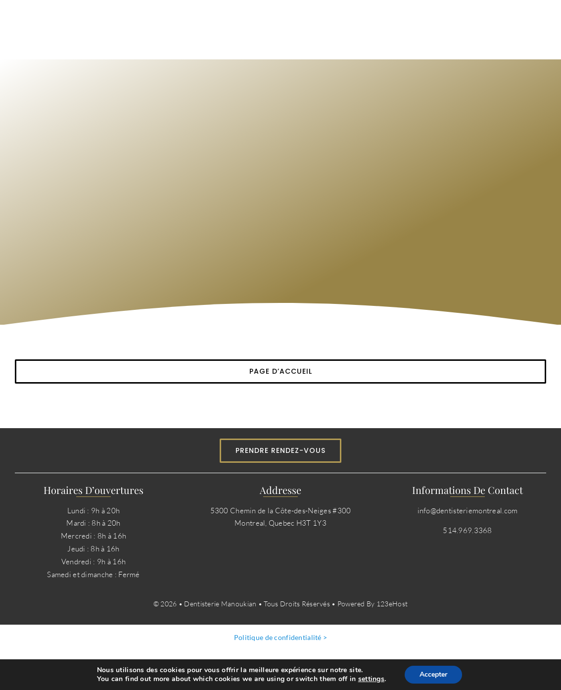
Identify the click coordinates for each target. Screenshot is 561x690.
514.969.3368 (467, 530)
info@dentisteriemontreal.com (468, 510)
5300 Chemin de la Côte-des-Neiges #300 (280, 510)
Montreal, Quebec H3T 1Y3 (280, 523)
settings (371, 679)
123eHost (392, 603)
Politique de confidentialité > (280, 637)
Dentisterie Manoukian (221, 603)
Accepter (433, 674)
